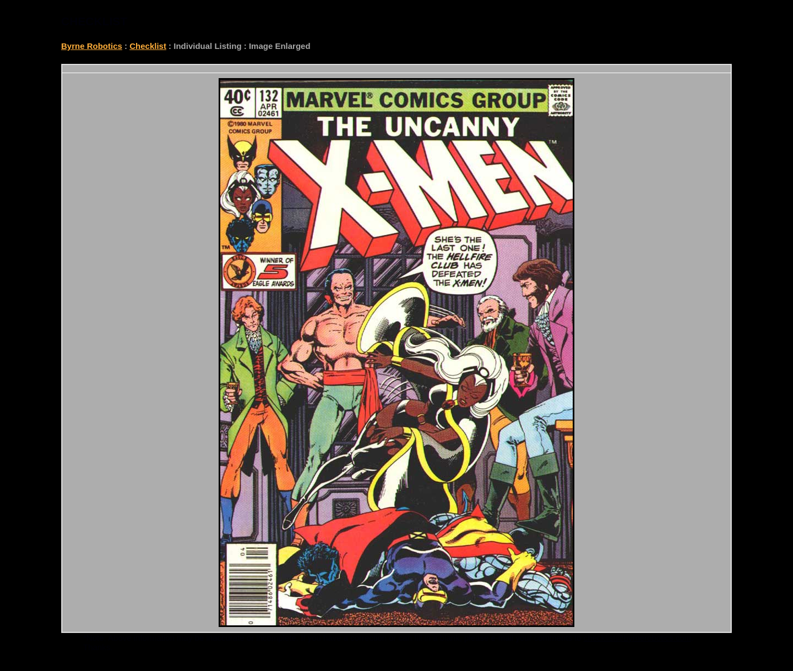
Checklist (147, 46)
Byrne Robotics (91, 46)
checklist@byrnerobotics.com (637, 637)
